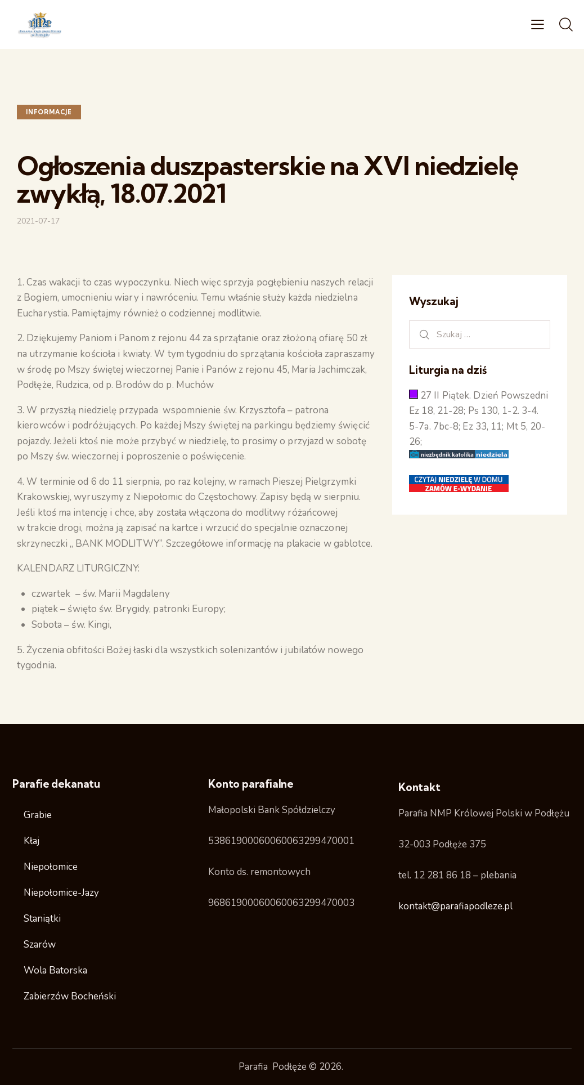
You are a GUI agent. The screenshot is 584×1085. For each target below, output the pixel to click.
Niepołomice (51, 866)
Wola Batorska (55, 970)
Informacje (49, 112)
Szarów (40, 944)
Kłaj (31, 840)
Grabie (38, 815)
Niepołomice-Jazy (61, 892)
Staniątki (42, 918)
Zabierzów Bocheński (70, 996)
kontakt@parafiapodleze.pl (455, 906)
